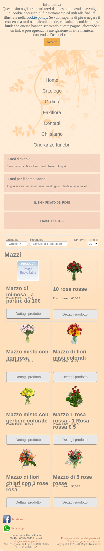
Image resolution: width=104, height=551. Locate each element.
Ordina (52, 101)
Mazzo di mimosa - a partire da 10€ (23, 294)
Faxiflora (52, 112)
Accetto (52, 42)
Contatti (52, 123)
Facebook (17, 519)
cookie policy (37, 17)
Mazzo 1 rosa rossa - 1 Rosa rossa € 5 (71, 420)
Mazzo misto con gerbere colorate (27, 417)
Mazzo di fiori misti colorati (69, 355)
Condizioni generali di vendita (84, 541)
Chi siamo (52, 134)
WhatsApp (18, 528)
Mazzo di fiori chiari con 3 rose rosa (27, 483)
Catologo (52, 91)
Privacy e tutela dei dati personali (80, 538)
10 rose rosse (70, 289)
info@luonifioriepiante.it (26, 541)
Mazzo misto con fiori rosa (27, 355)
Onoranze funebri (52, 144)
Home (52, 80)
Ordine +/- (15, 244)
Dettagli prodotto (28, 314)
